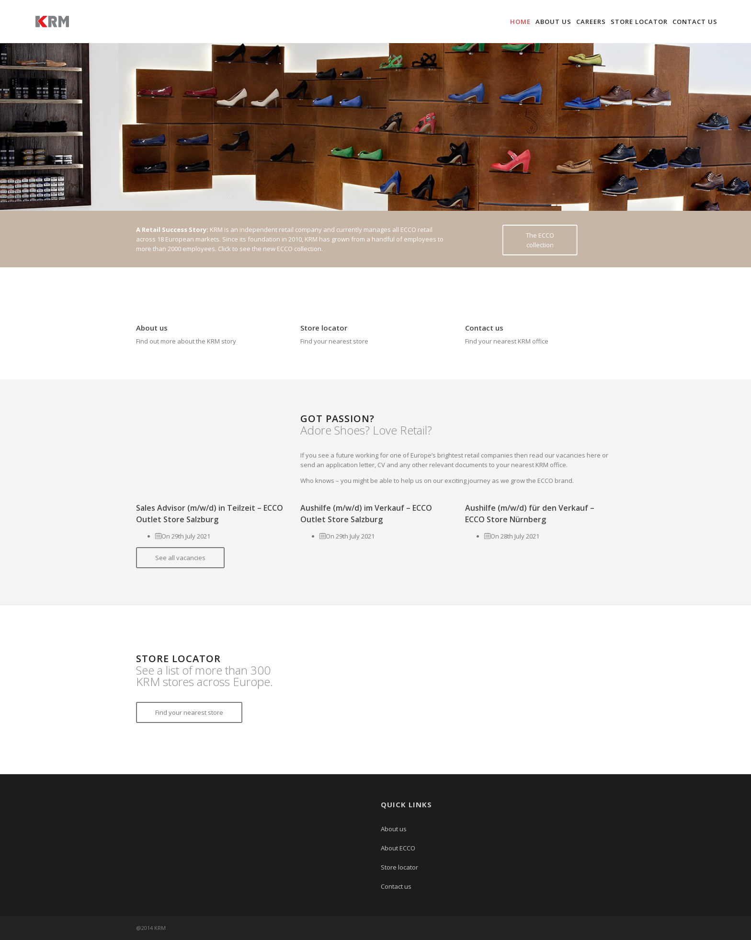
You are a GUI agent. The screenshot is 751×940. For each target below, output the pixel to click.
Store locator (639, 21)
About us (553, 21)
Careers (591, 21)
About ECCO (398, 848)
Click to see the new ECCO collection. (270, 248)
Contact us (694, 21)
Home (520, 21)
